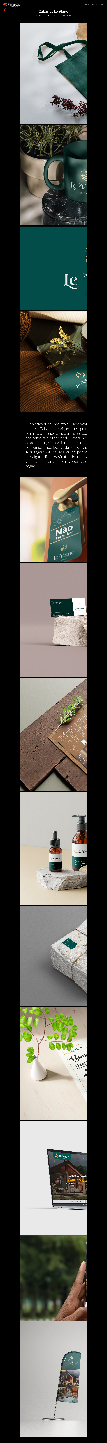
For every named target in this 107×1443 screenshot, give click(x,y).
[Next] (4, 9)
